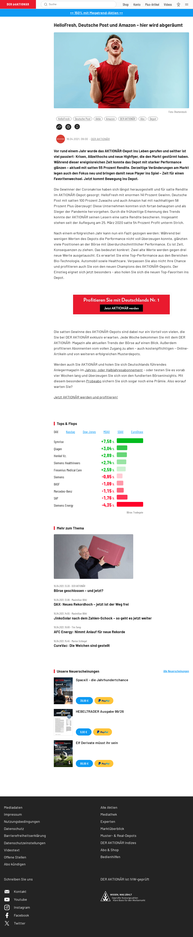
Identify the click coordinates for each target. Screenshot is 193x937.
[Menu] (188, 4)
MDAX (106, 432)
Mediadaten (13, 807)
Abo (142, 119)
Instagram (17, 907)
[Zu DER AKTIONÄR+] (152, 4)
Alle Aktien (108, 807)
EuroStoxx (137, 432)
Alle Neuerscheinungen (176, 671)
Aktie (98, 119)
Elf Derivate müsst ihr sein (97, 742)
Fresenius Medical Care (68, 470)
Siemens (59, 477)
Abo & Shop (109, 850)
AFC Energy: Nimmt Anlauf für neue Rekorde (89, 632)
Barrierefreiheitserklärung (25, 835)
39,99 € (84, 700)
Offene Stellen (15, 857)
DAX (56, 432)
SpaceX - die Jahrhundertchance (102, 680)
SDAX (121, 432)
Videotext (12, 850)
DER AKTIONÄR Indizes (118, 842)
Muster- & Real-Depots (118, 835)
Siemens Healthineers (67, 463)
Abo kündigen (15, 864)
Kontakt (15, 891)
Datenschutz (14, 828)
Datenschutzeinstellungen (24, 843)
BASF (57, 484)
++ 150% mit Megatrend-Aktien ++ (96, 13)
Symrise (59, 442)
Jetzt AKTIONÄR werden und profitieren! (86, 397)
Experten (107, 821)
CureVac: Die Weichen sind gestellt (82, 646)
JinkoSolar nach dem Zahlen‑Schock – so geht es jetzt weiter (103, 618)
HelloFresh (64, 119)
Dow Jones (89, 432)
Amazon (110, 119)
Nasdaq (70, 432)
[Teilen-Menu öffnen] (59, 127)
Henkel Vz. (60, 456)
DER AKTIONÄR (127, 119)
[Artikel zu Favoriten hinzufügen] (77, 126)
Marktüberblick (112, 828)
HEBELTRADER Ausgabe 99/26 (100, 711)
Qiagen (58, 449)
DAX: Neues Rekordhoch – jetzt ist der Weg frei (91, 604)
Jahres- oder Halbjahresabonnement (114, 370)
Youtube (15, 899)
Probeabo (93, 381)
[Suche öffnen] (46, 4)
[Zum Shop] (125, 4)
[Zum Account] (137, 4)
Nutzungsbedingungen (22, 821)
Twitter (14, 923)
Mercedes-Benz (63, 491)
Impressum (13, 814)
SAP (56, 498)
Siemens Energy (63, 505)
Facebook (16, 915)
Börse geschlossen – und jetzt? (78, 591)
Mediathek (108, 814)
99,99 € (84, 763)
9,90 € (83, 732)
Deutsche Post (82, 119)
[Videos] (167, 4)
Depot (153, 119)
